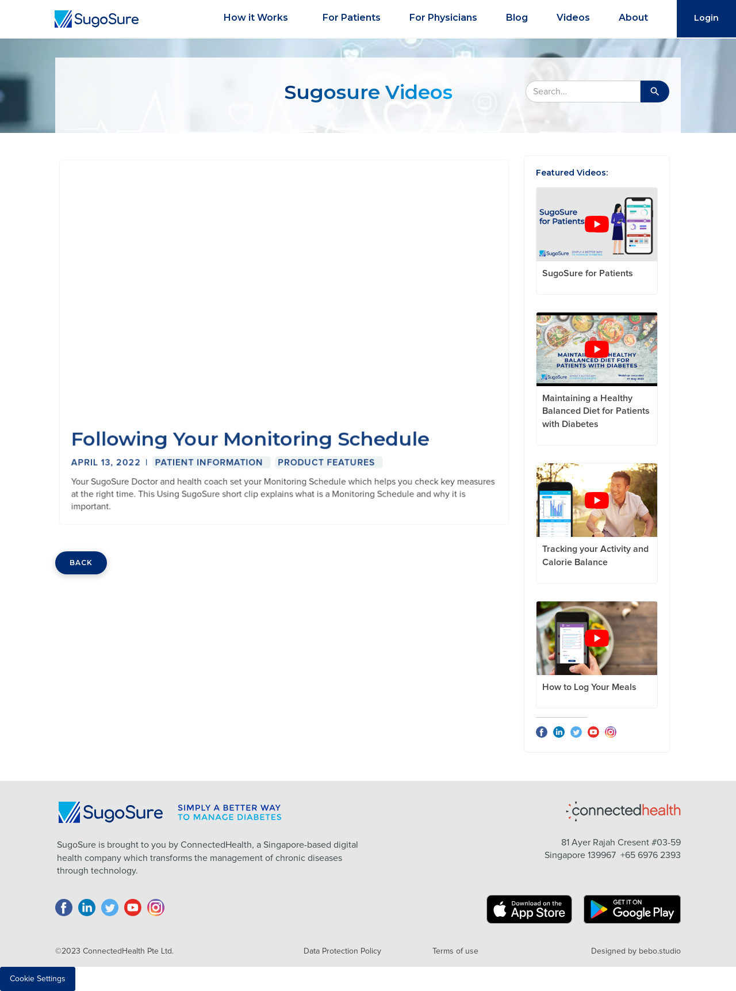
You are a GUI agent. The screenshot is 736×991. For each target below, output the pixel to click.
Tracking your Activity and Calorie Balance (595, 555)
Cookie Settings (38, 979)
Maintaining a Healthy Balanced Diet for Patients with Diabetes (596, 411)
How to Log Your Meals (589, 687)
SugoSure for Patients (587, 273)
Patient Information (210, 459)
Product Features (325, 459)
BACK (81, 562)
